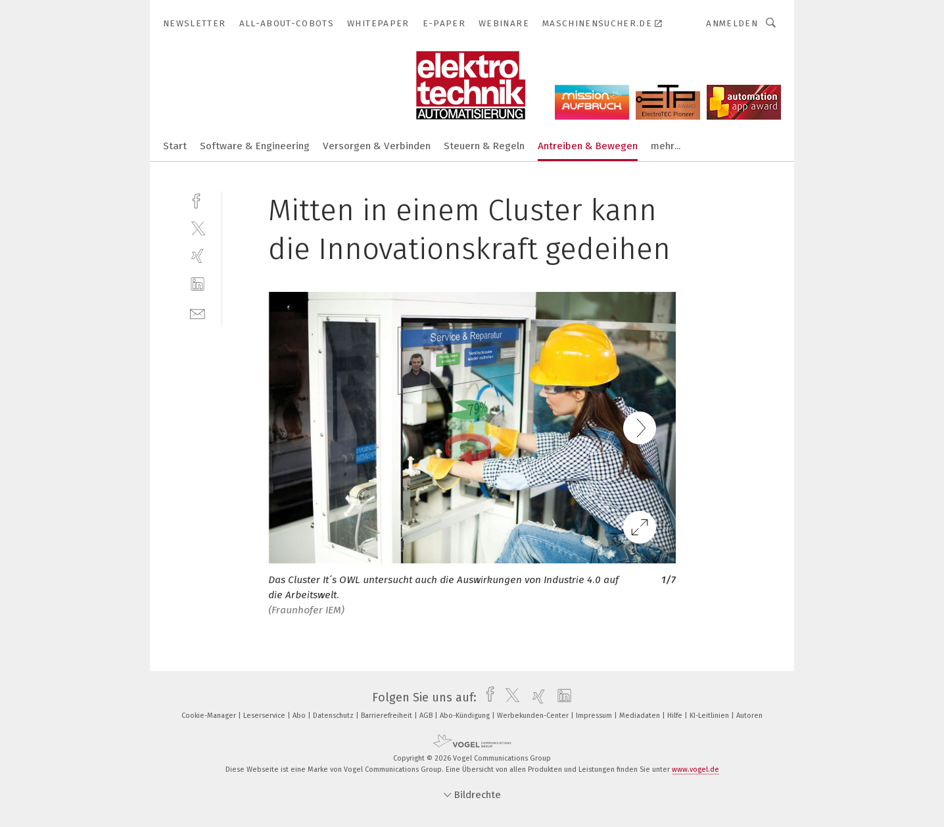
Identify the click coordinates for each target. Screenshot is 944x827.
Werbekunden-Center (534, 715)
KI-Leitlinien (710, 715)
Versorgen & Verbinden (377, 146)
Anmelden (732, 23)
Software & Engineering (255, 146)
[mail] (197, 312)
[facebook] (197, 199)
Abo (300, 715)
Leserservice (265, 715)
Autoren (749, 715)
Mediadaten (640, 715)
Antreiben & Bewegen (588, 146)
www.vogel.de (695, 769)
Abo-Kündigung (466, 715)
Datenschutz (334, 715)
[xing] (197, 256)
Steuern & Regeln (484, 146)
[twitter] (197, 228)
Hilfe (675, 715)
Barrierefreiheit (387, 715)
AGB (427, 715)
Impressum (595, 715)
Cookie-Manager (209, 715)
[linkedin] (197, 284)
